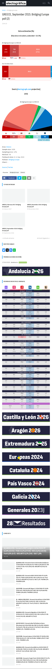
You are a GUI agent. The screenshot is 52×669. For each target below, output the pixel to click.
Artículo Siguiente (43, 238)
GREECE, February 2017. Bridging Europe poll (11, 205)
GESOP (22, 347)
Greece (23, 172)
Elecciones (22, 403)
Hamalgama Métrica (22, 372)
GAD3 (22, 385)
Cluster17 (22, 360)
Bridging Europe (12, 10)
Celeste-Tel (23, 378)
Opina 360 (22, 366)
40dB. (22, 316)
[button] (3, 3)
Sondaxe (22, 397)
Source (4, 167)
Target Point (22, 309)
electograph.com (24, 89)
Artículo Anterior (8, 238)
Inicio (4, 10)
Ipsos (22, 297)
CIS (22, 334)
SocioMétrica (22, 328)
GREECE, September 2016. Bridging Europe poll (12, 229)
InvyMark (22, 353)
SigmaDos (22, 303)
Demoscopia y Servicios (22, 391)
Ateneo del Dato (22, 341)
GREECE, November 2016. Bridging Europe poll (37, 205)
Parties (10, 167)
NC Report (22, 291)
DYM (22, 322)
